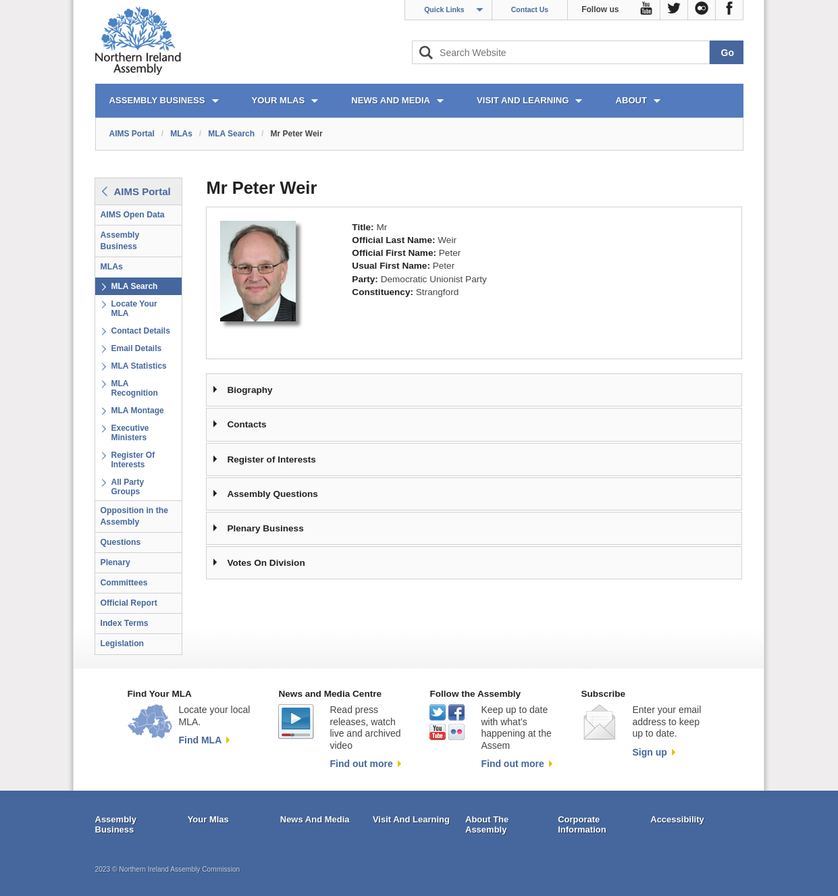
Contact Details (140, 331)
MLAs (181, 133)
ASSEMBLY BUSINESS (157, 100)
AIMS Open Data (133, 214)
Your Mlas (208, 819)
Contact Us (529, 9)
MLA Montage (137, 410)
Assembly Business (120, 240)
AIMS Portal (132, 133)
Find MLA (200, 740)
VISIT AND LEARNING (523, 100)
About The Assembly (486, 824)
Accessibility (677, 819)
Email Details (136, 348)
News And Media (315, 819)
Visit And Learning (411, 819)
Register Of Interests (133, 459)
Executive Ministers (130, 432)
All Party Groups (128, 486)
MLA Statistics (139, 366)
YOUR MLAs (278, 100)
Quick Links (444, 9)
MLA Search (231, 133)
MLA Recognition (134, 388)
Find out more (361, 763)
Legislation (123, 643)
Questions (121, 542)
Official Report (129, 603)
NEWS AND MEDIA (390, 100)
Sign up (649, 752)
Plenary (115, 562)
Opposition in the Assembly (135, 516)
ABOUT (631, 100)
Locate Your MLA (134, 308)
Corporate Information (582, 824)
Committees (124, 582)
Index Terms (125, 623)
